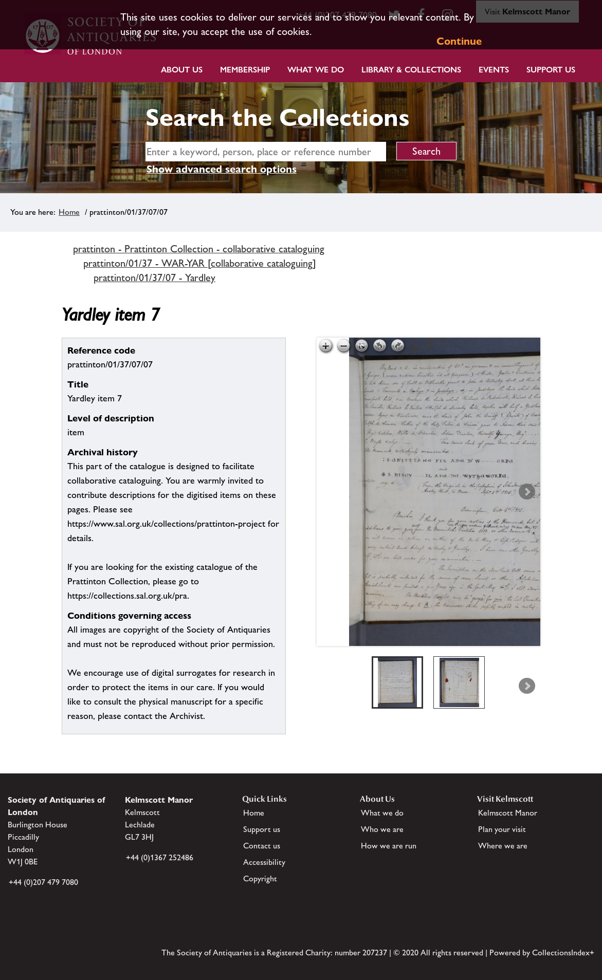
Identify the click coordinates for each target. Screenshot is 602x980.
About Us (182, 70)
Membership (245, 70)
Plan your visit (502, 829)
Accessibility (264, 862)
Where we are (502, 845)
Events (494, 70)
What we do (315, 70)
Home (69, 212)
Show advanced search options (222, 169)
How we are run (388, 845)
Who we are (382, 829)
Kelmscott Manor (507, 813)
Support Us (550, 70)
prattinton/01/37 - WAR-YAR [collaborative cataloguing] (199, 263)
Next (527, 492)
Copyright (260, 878)
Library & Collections (411, 70)
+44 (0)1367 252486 (159, 857)
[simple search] (265, 151)
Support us (261, 829)
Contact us (261, 845)
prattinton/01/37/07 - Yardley (154, 277)
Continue (459, 41)
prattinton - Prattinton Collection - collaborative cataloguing (198, 249)
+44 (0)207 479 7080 (43, 882)
